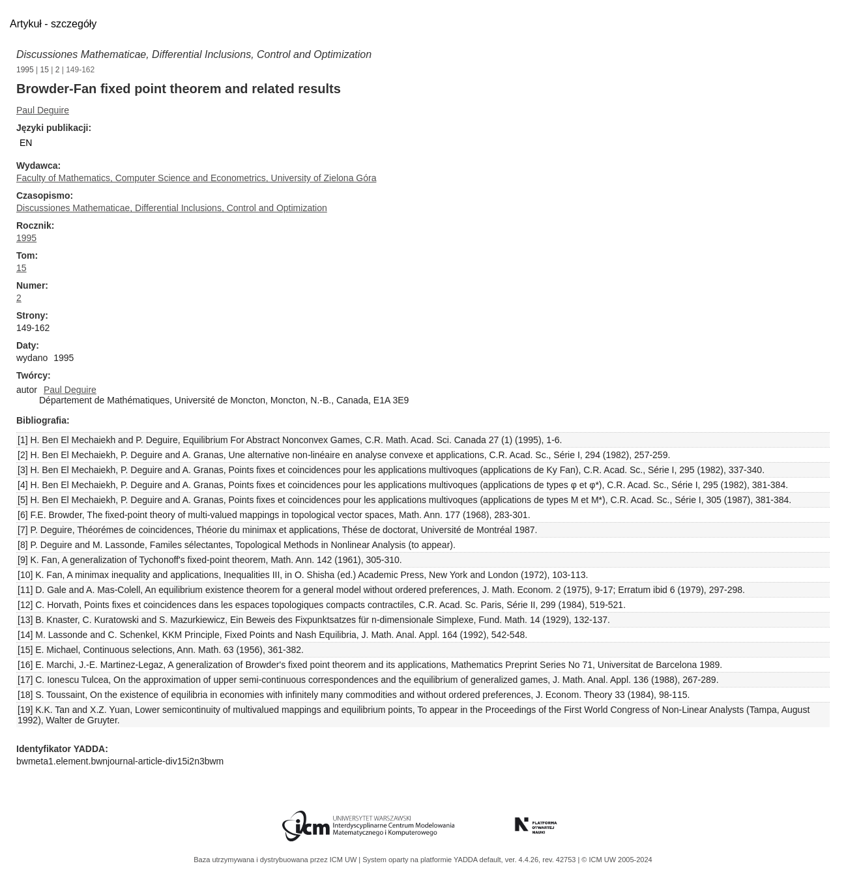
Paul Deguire (42, 110)
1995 (25, 69)
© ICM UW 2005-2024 (616, 859)
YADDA (467, 859)
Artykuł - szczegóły (53, 23)
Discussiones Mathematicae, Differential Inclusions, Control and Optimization (194, 54)
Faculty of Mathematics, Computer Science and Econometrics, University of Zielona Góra (196, 178)
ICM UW (344, 859)
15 (44, 69)
